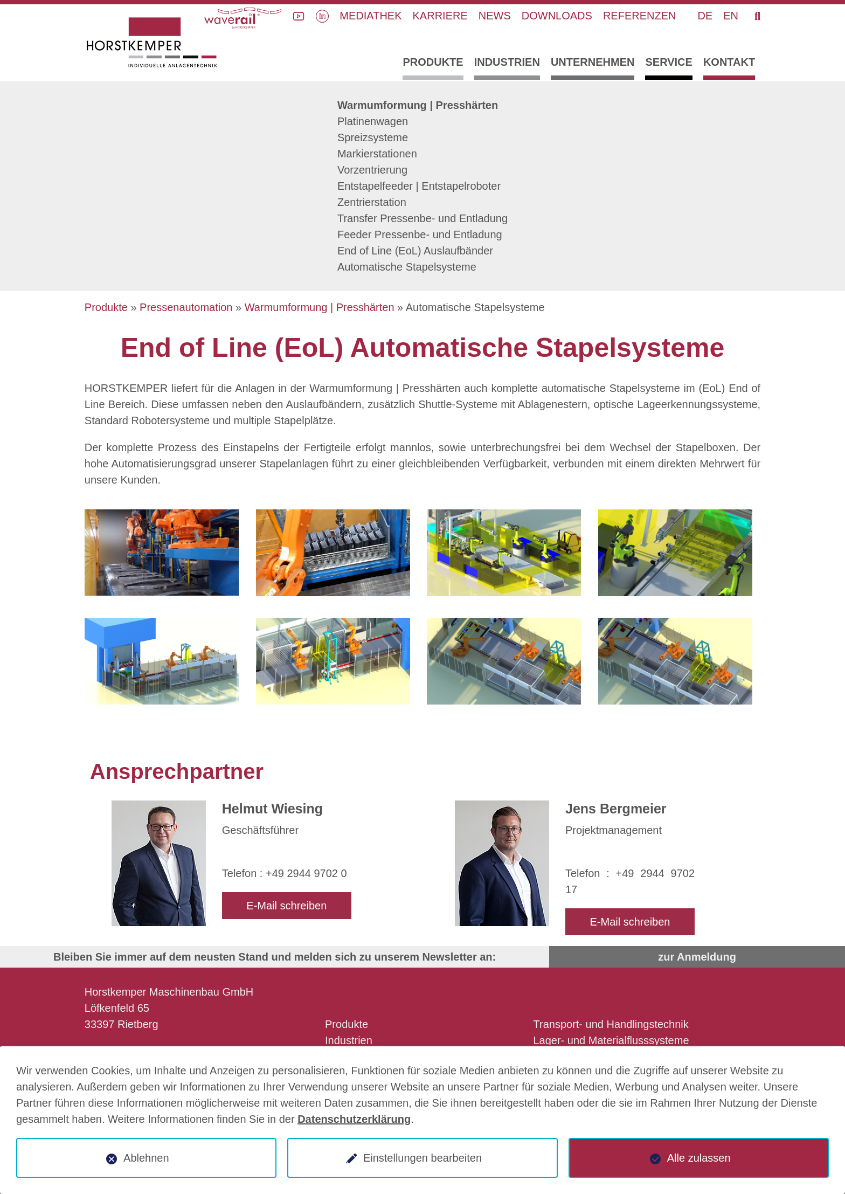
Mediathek (370, 16)
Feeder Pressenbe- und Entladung (419, 234)
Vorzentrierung (372, 170)
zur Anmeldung (697, 957)
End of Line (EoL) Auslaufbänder (415, 251)
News (495, 16)
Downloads (557, 16)
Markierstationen (377, 154)
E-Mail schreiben (286, 906)
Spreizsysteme (372, 137)
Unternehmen (593, 62)
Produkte (433, 62)
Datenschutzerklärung (354, 1119)
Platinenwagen (372, 121)
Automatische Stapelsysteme (406, 267)
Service (668, 62)
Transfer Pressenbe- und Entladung (422, 218)
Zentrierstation (371, 202)
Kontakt (729, 62)
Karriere (440, 16)
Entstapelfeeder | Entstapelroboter (419, 186)
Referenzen (639, 16)
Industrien (507, 62)
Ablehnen (146, 1158)
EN (730, 16)
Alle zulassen (699, 1158)
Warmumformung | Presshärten (417, 105)
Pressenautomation (186, 307)
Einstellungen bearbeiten (422, 1158)
